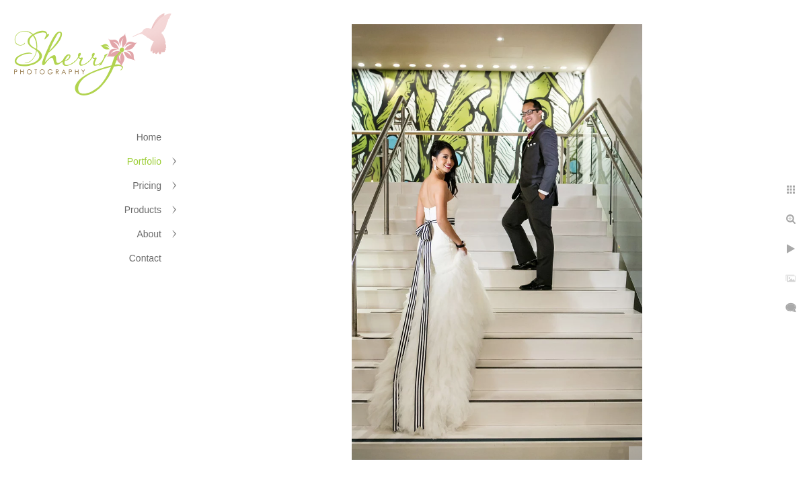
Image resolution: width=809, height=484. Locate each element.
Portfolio (144, 161)
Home (149, 137)
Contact (145, 258)
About (149, 234)
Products (142, 209)
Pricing (146, 185)
